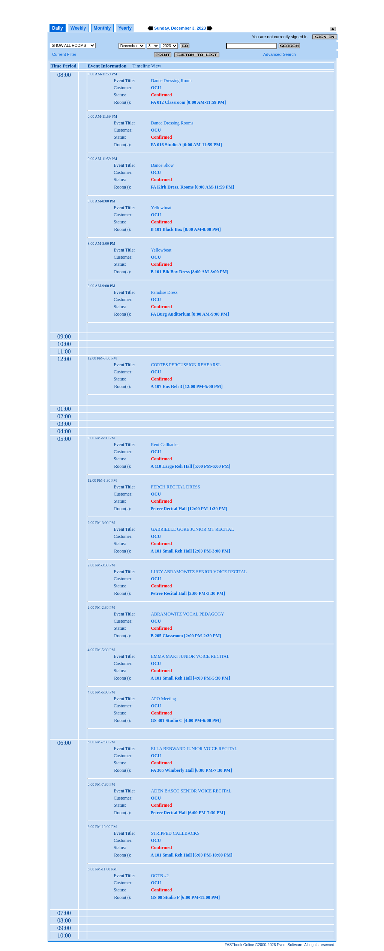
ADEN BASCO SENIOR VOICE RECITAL (191, 791)
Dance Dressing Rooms (172, 123)
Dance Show (162, 165)
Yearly (125, 28)
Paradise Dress (164, 292)
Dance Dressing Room (171, 80)
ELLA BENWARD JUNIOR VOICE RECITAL (194, 748)
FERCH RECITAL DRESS (175, 487)
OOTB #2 (160, 875)
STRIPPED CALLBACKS (175, 833)
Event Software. (290, 945)
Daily (57, 28)
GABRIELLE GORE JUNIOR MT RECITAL (192, 529)
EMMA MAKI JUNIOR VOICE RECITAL (190, 656)
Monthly (102, 28)
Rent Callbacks (164, 444)
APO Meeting (163, 698)
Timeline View (146, 66)
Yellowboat (161, 207)
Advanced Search (279, 54)
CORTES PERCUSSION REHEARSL (186, 364)
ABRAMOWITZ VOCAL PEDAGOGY (187, 614)
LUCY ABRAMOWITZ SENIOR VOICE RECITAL (199, 571)
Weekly (78, 28)
